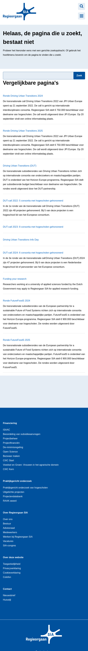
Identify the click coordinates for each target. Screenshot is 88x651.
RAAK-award (9, 501)
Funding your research (14, 279)
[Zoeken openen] (81, 6)
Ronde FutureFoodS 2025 (16, 340)
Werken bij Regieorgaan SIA (18, 537)
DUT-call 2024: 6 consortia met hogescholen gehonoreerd (33, 252)
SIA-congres (9, 545)
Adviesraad (9, 528)
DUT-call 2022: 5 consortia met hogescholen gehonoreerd (33, 200)
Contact (7, 589)
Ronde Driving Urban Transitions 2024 (23, 96)
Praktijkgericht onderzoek (17, 481)
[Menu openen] (81, 15)
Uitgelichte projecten (13, 492)
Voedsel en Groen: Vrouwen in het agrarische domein (31, 465)
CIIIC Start (8, 460)
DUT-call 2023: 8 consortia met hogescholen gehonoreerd (33, 227)
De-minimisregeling (13, 447)
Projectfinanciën (11, 443)
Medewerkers (10, 532)
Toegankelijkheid (11, 564)
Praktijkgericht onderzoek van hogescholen (25, 487)
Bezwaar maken (11, 456)
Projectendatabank (12, 496)
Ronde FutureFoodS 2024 (16, 300)
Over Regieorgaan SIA (15, 512)
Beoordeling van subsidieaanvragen (21, 434)
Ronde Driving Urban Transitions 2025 (23, 131)
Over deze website (13, 557)
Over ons (7, 519)
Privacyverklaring (12, 568)
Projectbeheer (10, 438)
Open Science (10, 451)
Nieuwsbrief (9, 595)
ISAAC (6, 429)
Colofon (7, 577)
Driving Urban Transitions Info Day (21, 239)
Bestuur (7, 523)
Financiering (10, 423)
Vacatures (8, 541)
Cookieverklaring (11, 572)
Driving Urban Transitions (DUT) (19, 165)
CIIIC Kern (8, 469)
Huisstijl (7, 600)
